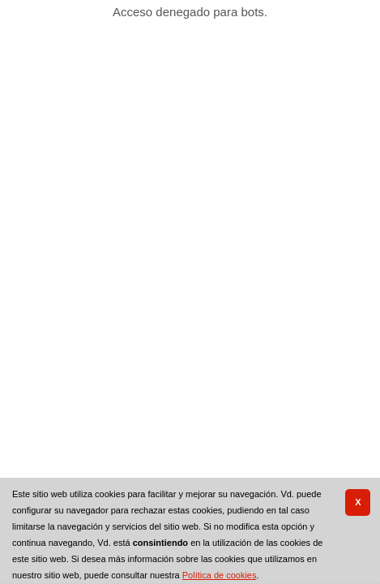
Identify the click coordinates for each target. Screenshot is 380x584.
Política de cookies (219, 575)
